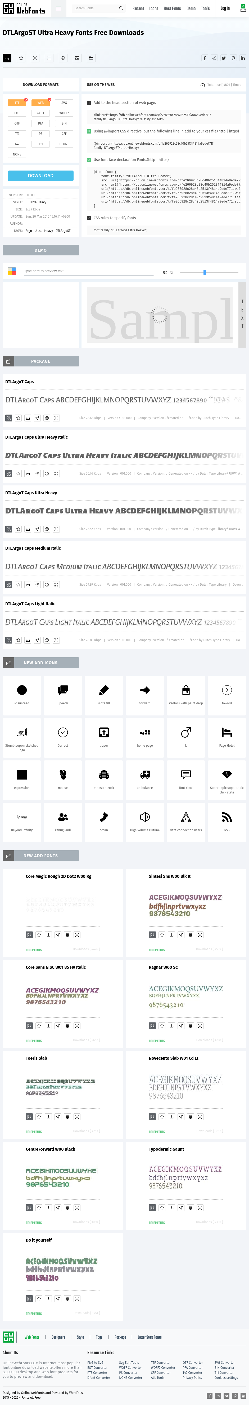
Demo (191, 9)
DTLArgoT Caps (19, 381)
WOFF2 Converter (163, 1368)
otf (17, 123)
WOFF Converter (130, 1368)
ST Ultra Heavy (35, 202)
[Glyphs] (49, 58)
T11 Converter (224, 1373)
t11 (40, 144)
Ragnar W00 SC (163, 967)
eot (17, 113)
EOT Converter (97, 1368)
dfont (64, 144)
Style (80, 1337)
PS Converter (128, 1373)
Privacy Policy (192, 1378)
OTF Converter (193, 1363)
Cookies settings (226, 1378)
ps (40, 134)
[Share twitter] (223, 57)
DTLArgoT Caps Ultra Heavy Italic (36, 437)
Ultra (38, 231)
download (40, 175)
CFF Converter (160, 1373)
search (121, 8)
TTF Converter (160, 1363)
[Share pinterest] (233, 57)
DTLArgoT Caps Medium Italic (33, 548)
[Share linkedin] (242, 57)
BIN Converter (224, 1368)
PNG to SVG (95, 1363)
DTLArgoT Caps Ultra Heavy (31, 492)
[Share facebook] (204, 57)
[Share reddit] (214, 57)
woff (40, 113)
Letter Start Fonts (150, 1337)
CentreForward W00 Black (50, 1149)
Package (120, 1337)
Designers (58, 1337)
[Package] (63, 58)
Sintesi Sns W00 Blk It (170, 876)
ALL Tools (157, 1378)
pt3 (17, 134)
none (17, 154)
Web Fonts (32, 1337)
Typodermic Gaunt (166, 1149)
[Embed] (46, 418)
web (41, 103)
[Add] (7, 58)
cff (64, 134)
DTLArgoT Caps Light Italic (30, 603)
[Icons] (77, 58)
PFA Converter (193, 1368)
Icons (154, 9)
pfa (40, 123)
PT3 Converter (97, 1373)
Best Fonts (172, 9)
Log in (225, 8)
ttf (17, 103)
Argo (28, 231)
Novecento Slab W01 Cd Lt (173, 1058)
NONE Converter (130, 1378)
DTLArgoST (63, 231)
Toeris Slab (36, 1058)
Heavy (48, 231)
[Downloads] (27, 418)
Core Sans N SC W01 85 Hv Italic (56, 967)
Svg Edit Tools (129, 1363)
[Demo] (35, 58)
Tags (99, 1337)
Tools (205, 9)
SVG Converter (225, 1363)
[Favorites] (21, 58)
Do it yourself (39, 1240)
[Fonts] (91, 58)
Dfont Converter (98, 1378)
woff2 (64, 113)
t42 (17, 144)
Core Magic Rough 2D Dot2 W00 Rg (59, 876)
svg (64, 103)
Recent (138, 9)
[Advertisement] (42, 315)
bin (64, 123)
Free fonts (26, 9)
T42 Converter (192, 1373)
